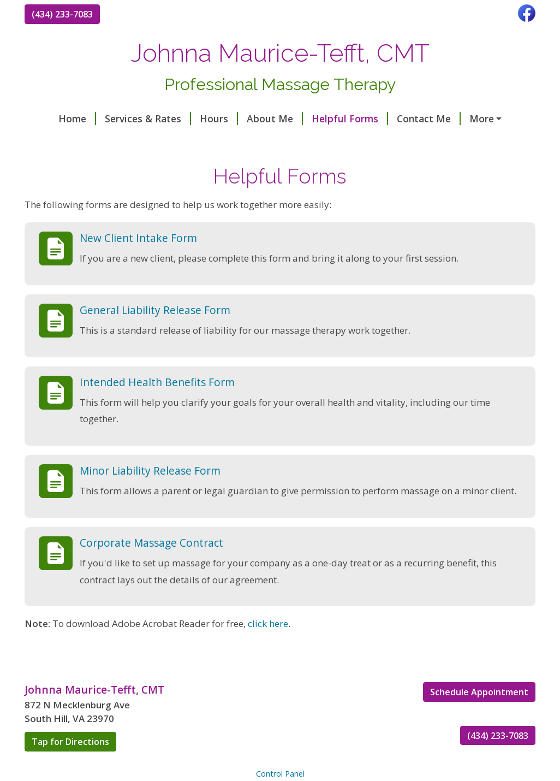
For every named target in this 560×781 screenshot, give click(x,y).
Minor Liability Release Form (150, 493)
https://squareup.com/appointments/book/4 (365, 142)
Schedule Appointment (479, 715)
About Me (250, 118)
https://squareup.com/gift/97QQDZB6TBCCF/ (143, 142)
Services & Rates (123, 118)
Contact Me (404, 118)
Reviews (467, 118)
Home (52, 118)
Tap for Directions (70, 765)
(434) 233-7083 (62, 14)
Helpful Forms (325, 118)
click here (268, 647)
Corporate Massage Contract (151, 565)
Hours (194, 118)
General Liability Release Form (155, 333)
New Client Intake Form (138, 260)
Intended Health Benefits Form (157, 405)
